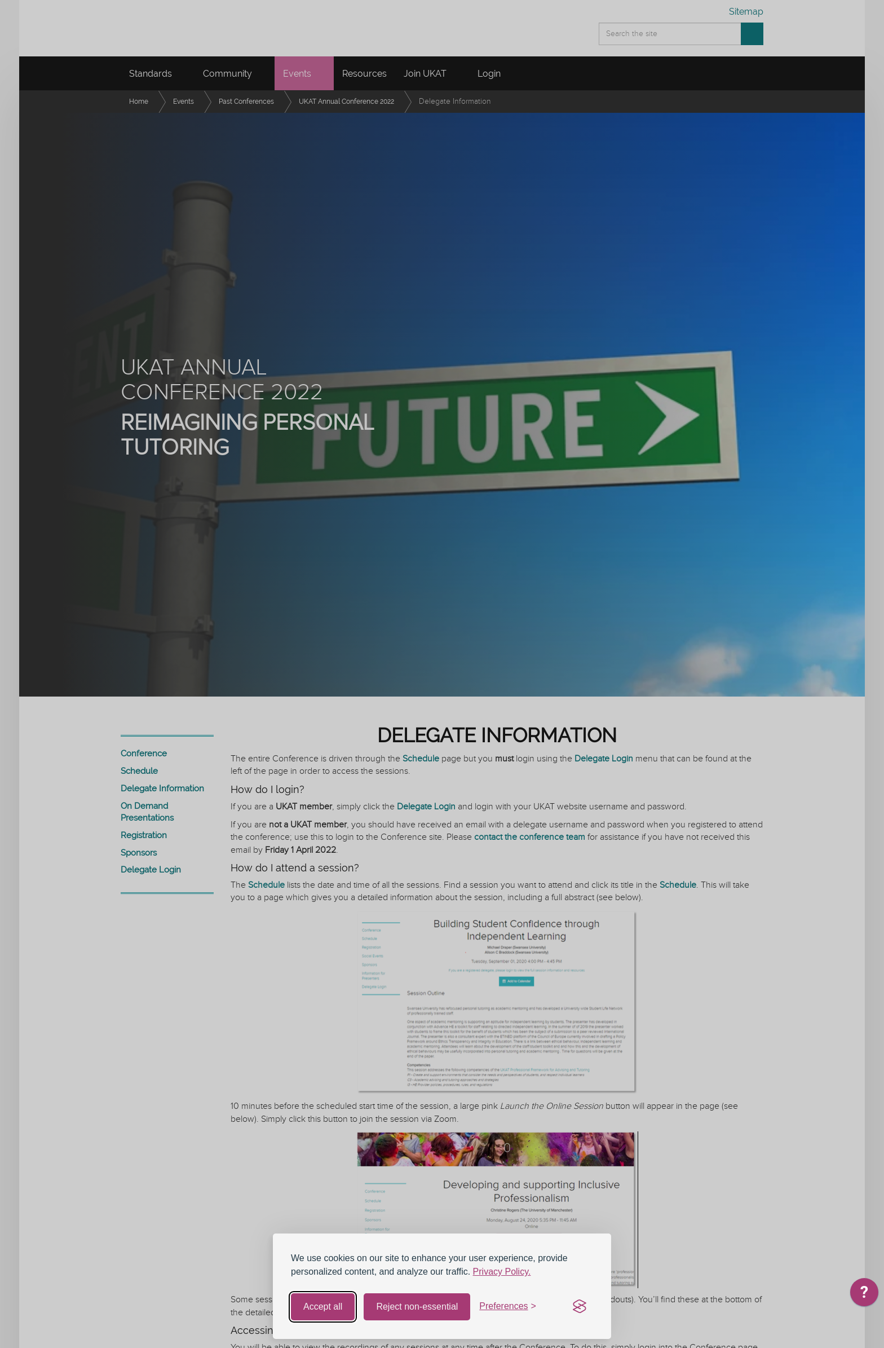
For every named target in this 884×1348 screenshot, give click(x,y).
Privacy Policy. (502, 1271)
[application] (864, 1295)
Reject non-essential (417, 1306)
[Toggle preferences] (507, 1306)
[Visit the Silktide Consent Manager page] (579, 1306)
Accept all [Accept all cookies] (322, 1306)
